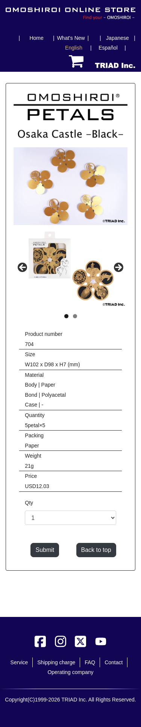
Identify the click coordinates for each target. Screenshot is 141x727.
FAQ (90, 662)
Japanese (117, 38)
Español (108, 48)
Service (19, 662)
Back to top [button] (96, 550)
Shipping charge (56, 662)
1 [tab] (66, 316)
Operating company (70, 672)
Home (36, 38)
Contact (114, 662)
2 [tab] (75, 316)
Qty (29, 503)
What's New (71, 38)
